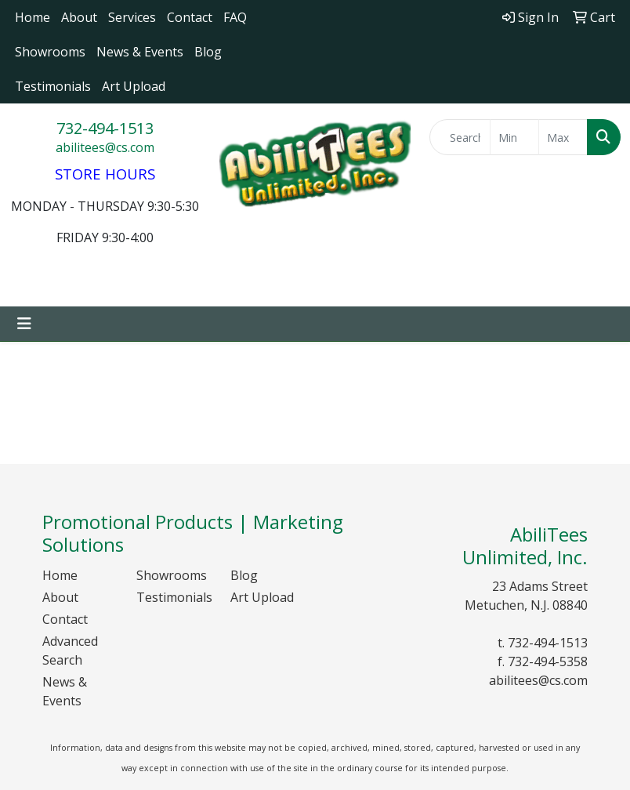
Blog (208, 51)
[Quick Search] (460, 137)
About (79, 17)
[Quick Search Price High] (563, 137)
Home (32, 17)
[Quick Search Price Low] (514, 137)
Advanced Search (70, 650)
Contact (189, 17)
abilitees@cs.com (105, 147)
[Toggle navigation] (24, 324)
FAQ (235, 17)
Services (132, 17)
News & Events (139, 51)
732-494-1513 (105, 128)
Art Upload (133, 86)
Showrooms (50, 51)
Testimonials (53, 86)
